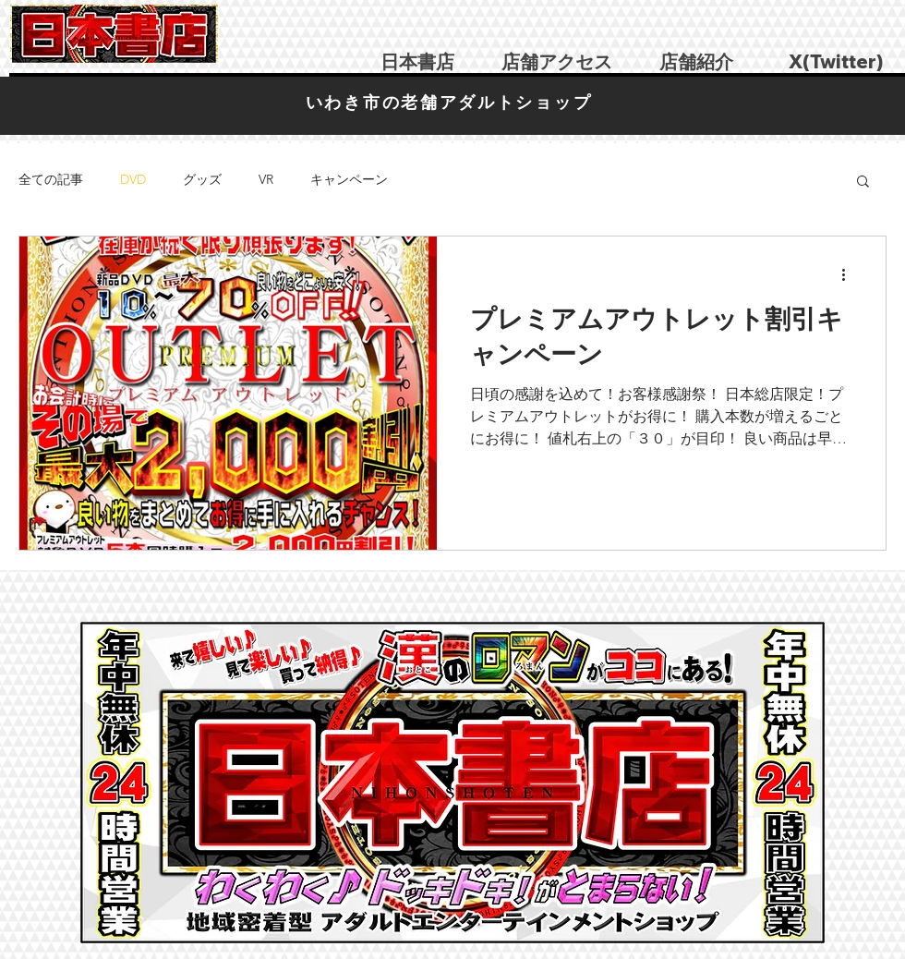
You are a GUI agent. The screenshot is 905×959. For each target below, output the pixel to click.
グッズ (202, 179)
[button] (863, 182)
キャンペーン (349, 179)
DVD (133, 179)
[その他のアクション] (850, 274)
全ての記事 (50, 179)
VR (266, 179)
